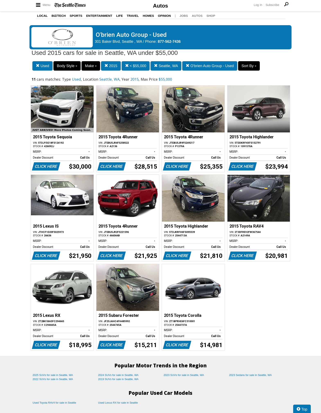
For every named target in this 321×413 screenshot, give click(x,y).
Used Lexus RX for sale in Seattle (118, 402)
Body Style (67, 66)
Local (42, 15)
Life (119, 15)
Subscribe (272, 5)
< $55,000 (135, 66)
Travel (133, 15)
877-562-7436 (169, 41)
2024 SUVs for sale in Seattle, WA (118, 375)
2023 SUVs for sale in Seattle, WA (184, 375)
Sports (76, 15)
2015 (110, 66)
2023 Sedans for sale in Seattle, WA (250, 375)
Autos (160, 6)
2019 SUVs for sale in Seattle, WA (118, 379)
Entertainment (99, 15)
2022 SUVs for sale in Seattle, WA (53, 379)
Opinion (164, 15)
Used (42, 66)
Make (91, 66)
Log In (258, 5)
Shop (210, 15)
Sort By (249, 66)
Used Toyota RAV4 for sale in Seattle (54, 402)
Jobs (184, 15)
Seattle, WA (166, 66)
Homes (148, 15)
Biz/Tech (59, 15)
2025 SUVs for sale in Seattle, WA (53, 375)
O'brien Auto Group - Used (210, 66)
